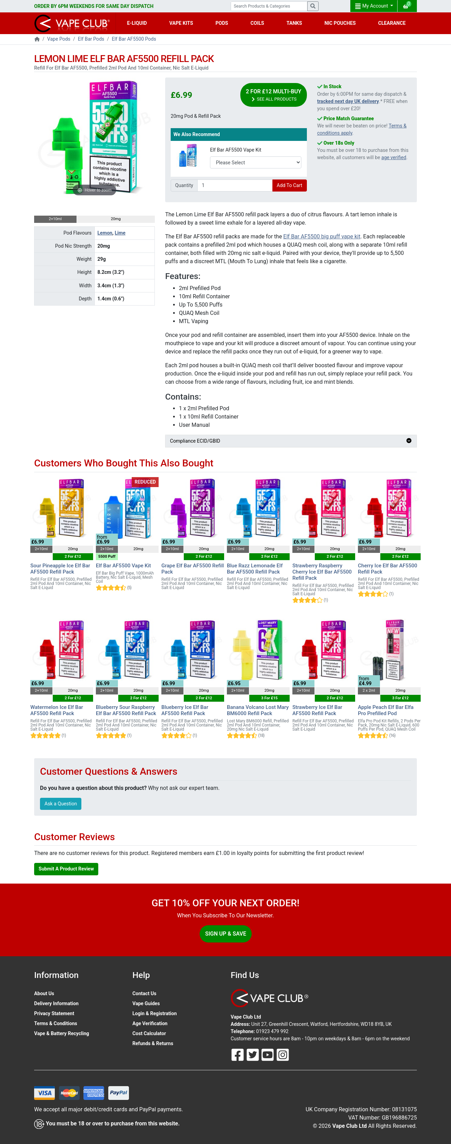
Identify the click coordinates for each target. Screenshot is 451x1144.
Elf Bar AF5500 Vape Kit (235, 150)
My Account (372, 6)
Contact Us (144, 993)
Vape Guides (146, 1003)
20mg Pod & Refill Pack (196, 116)
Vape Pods (58, 39)
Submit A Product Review (66, 869)
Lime (120, 233)
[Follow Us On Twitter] (253, 1054)
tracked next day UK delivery (348, 101)
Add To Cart (289, 185)
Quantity (184, 185)
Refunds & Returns (152, 1043)
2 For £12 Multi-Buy (273, 95)
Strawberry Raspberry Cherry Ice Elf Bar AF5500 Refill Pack (322, 572)
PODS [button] (222, 23)
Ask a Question (60, 803)
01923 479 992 (272, 1031)
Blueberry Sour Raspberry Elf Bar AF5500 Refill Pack (126, 710)
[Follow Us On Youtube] (268, 1054)
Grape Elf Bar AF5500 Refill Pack (192, 569)
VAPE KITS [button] (181, 23)
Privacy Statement (54, 1013)
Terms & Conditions (55, 1023)
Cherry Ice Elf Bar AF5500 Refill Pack (387, 569)
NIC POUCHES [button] (340, 23)
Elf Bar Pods (91, 39)
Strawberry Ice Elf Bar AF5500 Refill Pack (317, 710)
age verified (393, 157)
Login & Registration (154, 1013)
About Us (44, 993)
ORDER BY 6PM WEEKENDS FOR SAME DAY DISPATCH (93, 6)
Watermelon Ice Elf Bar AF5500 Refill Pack (56, 710)
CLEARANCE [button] (392, 23)
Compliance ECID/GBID (291, 440)
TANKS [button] (294, 23)
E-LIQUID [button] (137, 23)
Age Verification (150, 1023)
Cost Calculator (149, 1033)
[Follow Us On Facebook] (238, 1054)
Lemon (105, 233)
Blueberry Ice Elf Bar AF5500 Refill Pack (184, 710)
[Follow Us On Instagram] (283, 1054)
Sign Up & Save (225, 933)
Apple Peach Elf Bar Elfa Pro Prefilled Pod (385, 710)
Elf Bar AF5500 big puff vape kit (322, 236)
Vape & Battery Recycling (61, 1033)
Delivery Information (56, 1003)
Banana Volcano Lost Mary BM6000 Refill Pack (258, 710)
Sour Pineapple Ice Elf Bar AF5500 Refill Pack (60, 569)
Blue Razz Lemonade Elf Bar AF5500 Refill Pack (255, 569)
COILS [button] (257, 23)
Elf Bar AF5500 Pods (134, 39)
